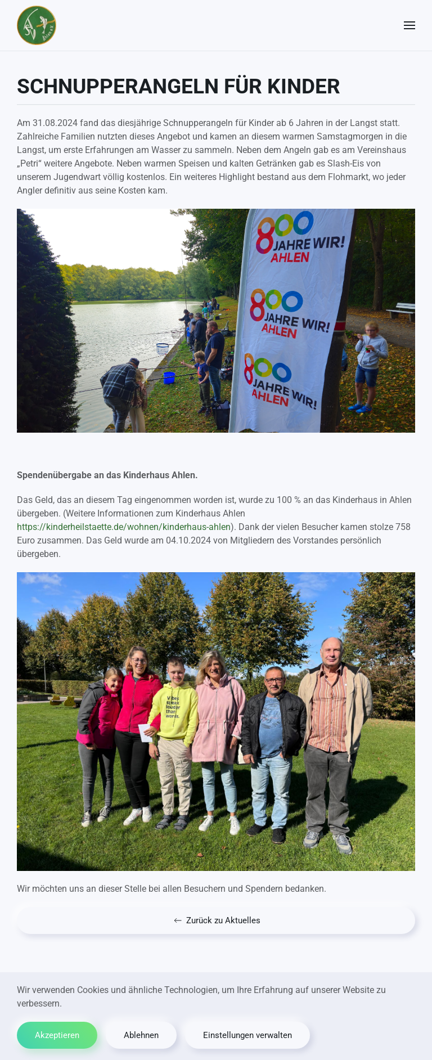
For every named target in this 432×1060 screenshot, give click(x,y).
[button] (409, 25)
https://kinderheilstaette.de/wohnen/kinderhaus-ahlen (124, 527)
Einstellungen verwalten (247, 1035)
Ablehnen (141, 1035)
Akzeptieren (57, 1035)
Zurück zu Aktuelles (216, 920)
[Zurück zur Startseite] (36, 25)
